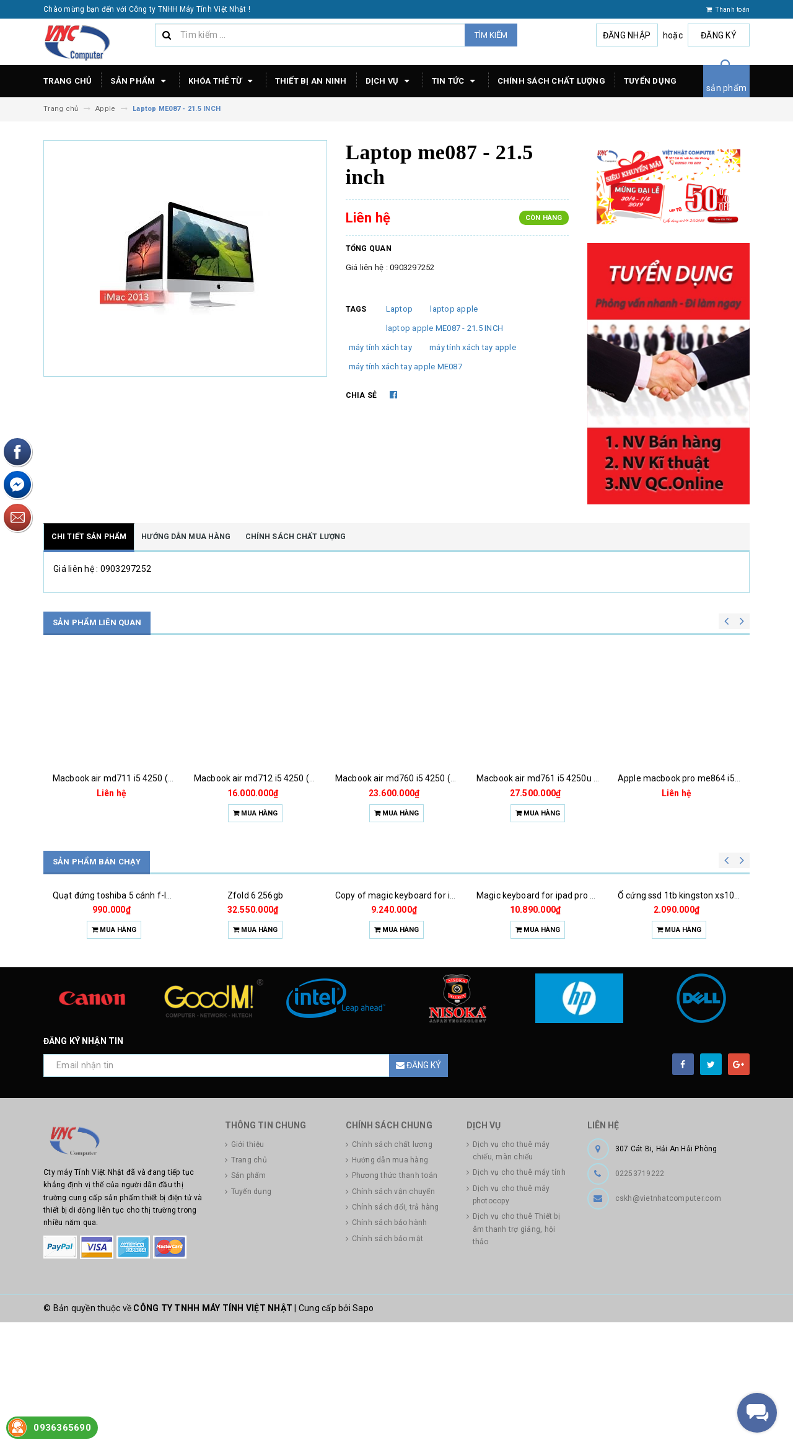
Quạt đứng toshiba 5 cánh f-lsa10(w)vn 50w (140, 977)
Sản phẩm (139, 81)
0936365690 (62, 1427)
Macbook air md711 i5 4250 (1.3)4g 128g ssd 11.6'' (153, 778)
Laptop (399, 309)
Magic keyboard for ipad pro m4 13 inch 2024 (565, 977)
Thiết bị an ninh (311, 81)
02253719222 (640, 1296)
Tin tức (455, 81)
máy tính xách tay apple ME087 (405, 366)
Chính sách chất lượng (551, 81)
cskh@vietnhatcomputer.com (668, 1321)
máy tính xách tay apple (472, 347)
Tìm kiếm (491, 35)
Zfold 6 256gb (255, 977)
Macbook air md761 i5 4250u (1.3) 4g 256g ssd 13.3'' (580, 778)
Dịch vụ (389, 81)
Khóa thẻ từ (222, 81)
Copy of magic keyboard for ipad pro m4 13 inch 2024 (441, 977)
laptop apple (454, 309)
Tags (356, 309)
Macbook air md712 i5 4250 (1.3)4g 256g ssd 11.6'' (294, 778)
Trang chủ (67, 81)
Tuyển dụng (650, 81)
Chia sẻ (361, 395)
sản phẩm (726, 88)
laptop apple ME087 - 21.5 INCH (445, 328)
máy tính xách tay (380, 347)
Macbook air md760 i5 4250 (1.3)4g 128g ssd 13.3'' (435, 778)
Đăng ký (719, 35)
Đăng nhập (627, 35)
